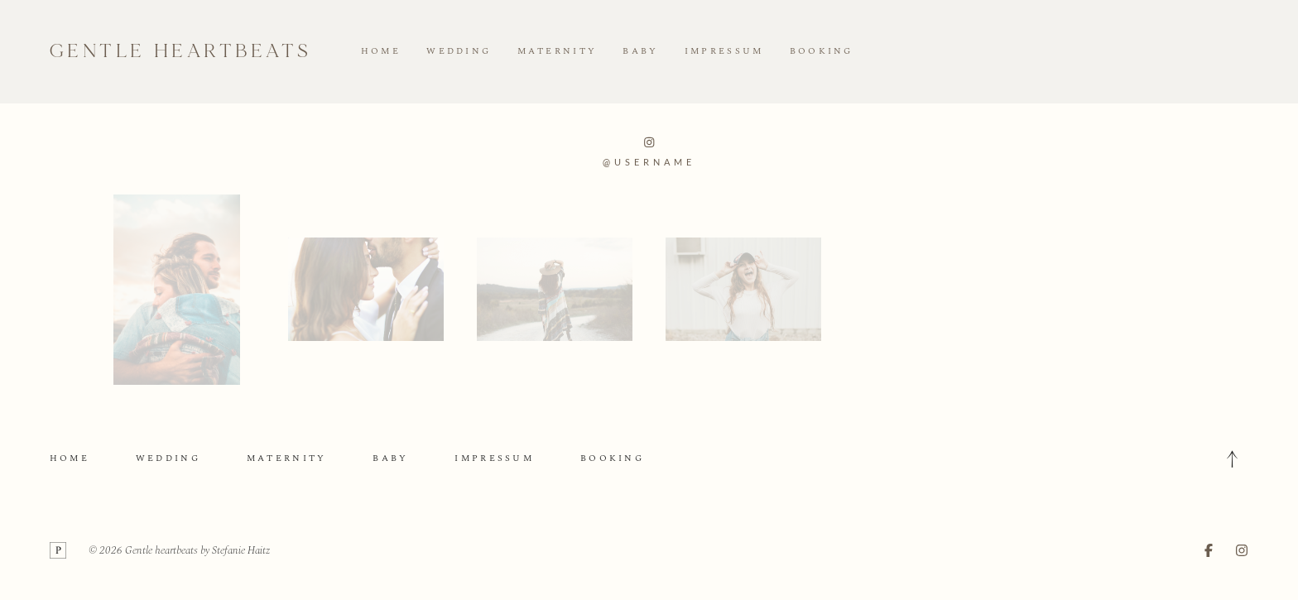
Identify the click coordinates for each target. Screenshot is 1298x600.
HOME (381, 51)
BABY (640, 51)
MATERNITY (557, 51)
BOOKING (821, 51)
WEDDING (458, 51)
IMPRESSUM (724, 51)
